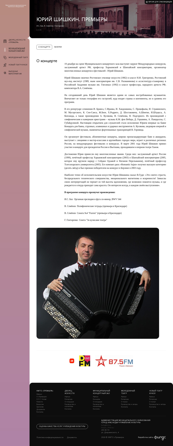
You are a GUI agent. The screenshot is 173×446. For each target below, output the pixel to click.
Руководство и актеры (129, 404)
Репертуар (68, 399)
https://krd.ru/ (107, 428)
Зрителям (40, 407)
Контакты (40, 412)
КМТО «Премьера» (45, 391)
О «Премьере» (42, 397)
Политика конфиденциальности (50, 437)
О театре (124, 402)
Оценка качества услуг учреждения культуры (62, 426)
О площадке (69, 402)
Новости (40, 402)
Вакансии (40, 404)
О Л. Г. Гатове (41, 399)
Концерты (96, 399)
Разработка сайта (145, 437)
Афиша (39, 394)
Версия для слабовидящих (160, 2)
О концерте (44, 47)
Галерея (58, 47)
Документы (41, 409)
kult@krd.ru (106, 425)
